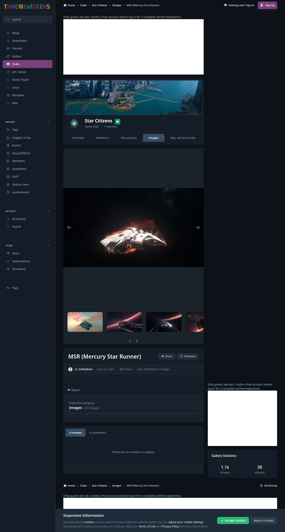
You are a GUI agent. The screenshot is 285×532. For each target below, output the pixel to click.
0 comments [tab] (97, 432)
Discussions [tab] (129, 138)
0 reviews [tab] (75, 432)
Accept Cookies (233, 520)
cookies (89, 522)
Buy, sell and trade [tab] (183, 138)
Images (75, 407)
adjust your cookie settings (185, 522)
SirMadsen (86, 369)
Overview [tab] (77, 138)
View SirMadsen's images (153, 369)
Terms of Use (147, 526)
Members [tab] (102, 138)
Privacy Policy (170, 526)
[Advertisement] (133, 47)
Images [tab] (154, 138)
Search (13, 19)
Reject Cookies (264, 520)
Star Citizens (109, 120)
